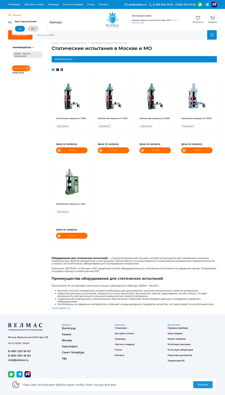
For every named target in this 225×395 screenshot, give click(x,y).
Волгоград (69, 328)
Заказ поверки (175, 333)
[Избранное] (198, 19)
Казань (66, 334)
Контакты (103, 4)
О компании (14, 4)
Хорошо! (203, 384)
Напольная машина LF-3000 (196, 118)
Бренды (56, 22)
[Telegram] (207, 4)
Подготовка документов (180, 355)
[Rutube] (214, 4)
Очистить (18, 73)
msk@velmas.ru (137, 4)
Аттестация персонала (179, 344)
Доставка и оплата (34, 4)
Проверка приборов (178, 328)
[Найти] (212, 35)
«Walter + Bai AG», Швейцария (22, 54)
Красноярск (70, 346)
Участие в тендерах (73, 4)
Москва (67, 340)
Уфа (64, 358)
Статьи (90, 4)
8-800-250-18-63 (185, 4)
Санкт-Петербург (73, 352)
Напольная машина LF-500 (70, 204)
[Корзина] (212, 19)
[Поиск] (122, 35)
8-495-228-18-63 (163, 4)
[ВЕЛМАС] (112, 19)
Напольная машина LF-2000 (154, 118)
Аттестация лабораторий (180, 349)
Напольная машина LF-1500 (113, 118)
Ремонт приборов (177, 339)
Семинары (53, 4)
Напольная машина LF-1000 (71, 118)
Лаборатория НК (176, 360)
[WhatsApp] (200, 4)
